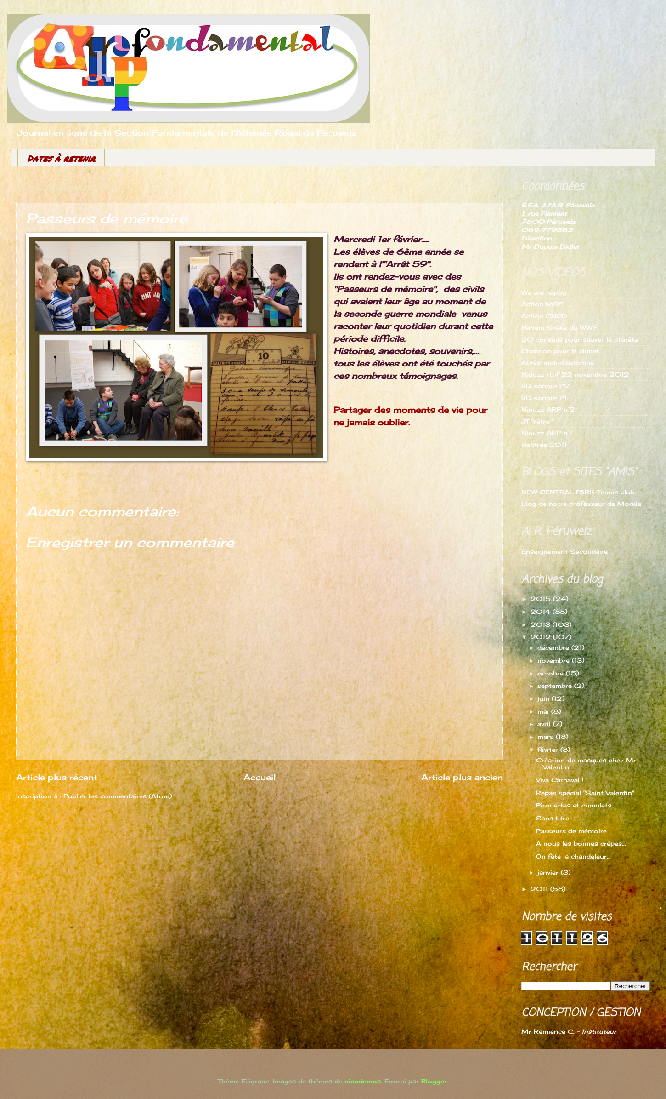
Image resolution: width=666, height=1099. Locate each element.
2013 (542, 624)
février (548, 749)
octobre (551, 673)
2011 (540, 889)
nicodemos (362, 1081)
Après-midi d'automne (557, 362)
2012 (542, 637)
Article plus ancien (462, 777)
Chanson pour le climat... (562, 351)
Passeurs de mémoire (571, 831)
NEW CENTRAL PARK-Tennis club (577, 492)
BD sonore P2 (545, 385)
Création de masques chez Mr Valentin (586, 763)
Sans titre (552, 818)
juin (544, 698)
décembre (554, 647)
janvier (549, 872)
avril (545, 723)
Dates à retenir (61, 158)
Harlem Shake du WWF (559, 327)
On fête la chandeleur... (573, 856)
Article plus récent (56, 777)
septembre (555, 685)
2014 (542, 611)
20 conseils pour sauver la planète (579, 339)
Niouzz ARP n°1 (546, 432)
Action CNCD (544, 316)
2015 (542, 598)
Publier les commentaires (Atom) (117, 796)
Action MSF (542, 304)
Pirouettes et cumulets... (575, 805)
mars (546, 736)
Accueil (259, 777)
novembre (554, 660)
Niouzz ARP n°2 (548, 409)
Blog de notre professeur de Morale (581, 503)
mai (544, 711)
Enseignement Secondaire (564, 551)
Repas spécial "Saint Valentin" (585, 792)
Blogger (434, 1081)
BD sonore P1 (544, 397)
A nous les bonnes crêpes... (581, 843)
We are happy (543, 292)
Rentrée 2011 (544, 444)
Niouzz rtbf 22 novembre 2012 (575, 374)
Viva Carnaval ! (560, 780)
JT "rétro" (537, 421)
